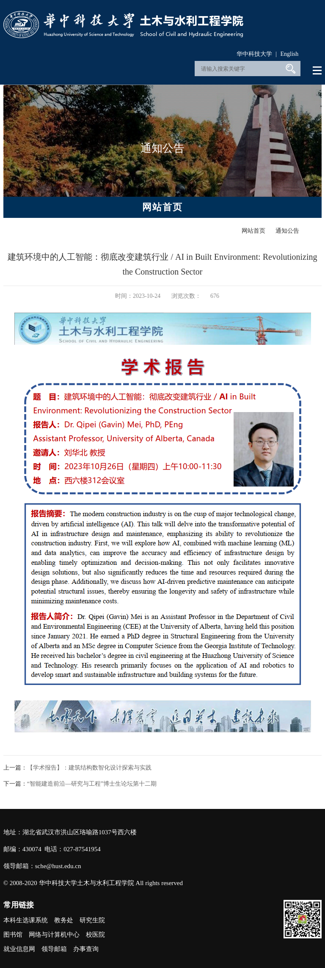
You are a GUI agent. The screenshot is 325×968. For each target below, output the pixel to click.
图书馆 (12, 934)
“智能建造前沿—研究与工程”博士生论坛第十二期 (92, 784)
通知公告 (287, 231)
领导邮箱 (54, 949)
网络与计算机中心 (54, 934)
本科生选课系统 (25, 920)
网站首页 (253, 231)
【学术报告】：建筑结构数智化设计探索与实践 (89, 767)
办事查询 (86, 949)
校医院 (95, 934)
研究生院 (92, 920)
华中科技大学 (254, 54)
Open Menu (318, 70)
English (290, 54)
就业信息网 (19, 949)
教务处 (63, 920)
